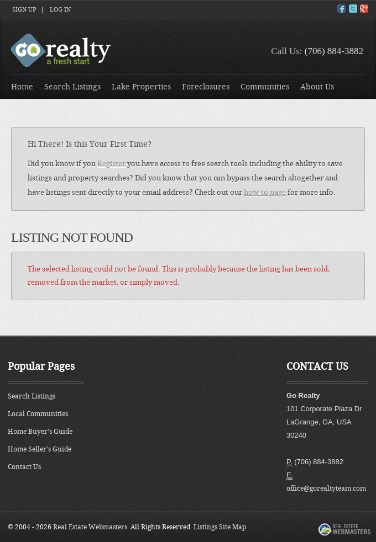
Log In (60, 10)
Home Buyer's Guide (40, 431)
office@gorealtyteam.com (326, 488)
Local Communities (38, 414)
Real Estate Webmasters (90, 527)
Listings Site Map (220, 527)
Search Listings (72, 87)
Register (111, 164)
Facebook (341, 8)
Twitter (353, 8)
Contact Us (24, 467)
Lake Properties (141, 87)
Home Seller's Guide (39, 449)
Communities (265, 87)
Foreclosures (205, 87)
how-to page (265, 192)
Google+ (364, 8)
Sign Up (24, 10)
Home (22, 87)
